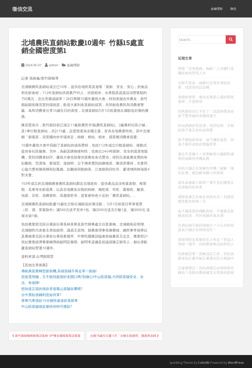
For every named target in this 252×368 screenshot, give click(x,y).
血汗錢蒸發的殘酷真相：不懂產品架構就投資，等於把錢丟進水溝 (206, 213)
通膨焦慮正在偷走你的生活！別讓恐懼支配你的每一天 (206, 199)
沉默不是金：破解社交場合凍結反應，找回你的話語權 (204, 85)
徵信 (233, 8)
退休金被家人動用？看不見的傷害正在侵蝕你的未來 (206, 184)
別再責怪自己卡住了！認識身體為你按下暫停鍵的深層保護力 (206, 113)
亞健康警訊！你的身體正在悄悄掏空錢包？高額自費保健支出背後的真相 (206, 270)
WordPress (236, 362)
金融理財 (217, 8)
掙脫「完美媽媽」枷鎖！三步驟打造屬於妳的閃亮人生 (206, 70)
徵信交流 (22, 9)
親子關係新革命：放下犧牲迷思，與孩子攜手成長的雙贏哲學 (206, 141)
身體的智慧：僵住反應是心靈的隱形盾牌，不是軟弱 (206, 99)
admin (53, 65)
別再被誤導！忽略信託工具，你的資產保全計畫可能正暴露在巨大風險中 (206, 255)
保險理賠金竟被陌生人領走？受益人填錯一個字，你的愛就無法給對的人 (206, 241)
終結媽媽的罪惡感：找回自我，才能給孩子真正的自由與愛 (206, 127)
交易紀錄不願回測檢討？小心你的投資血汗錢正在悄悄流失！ (206, 227)
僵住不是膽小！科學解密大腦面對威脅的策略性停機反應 (206, 156)
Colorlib (203, 362)
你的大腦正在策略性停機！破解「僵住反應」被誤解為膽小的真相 (206, 170)
